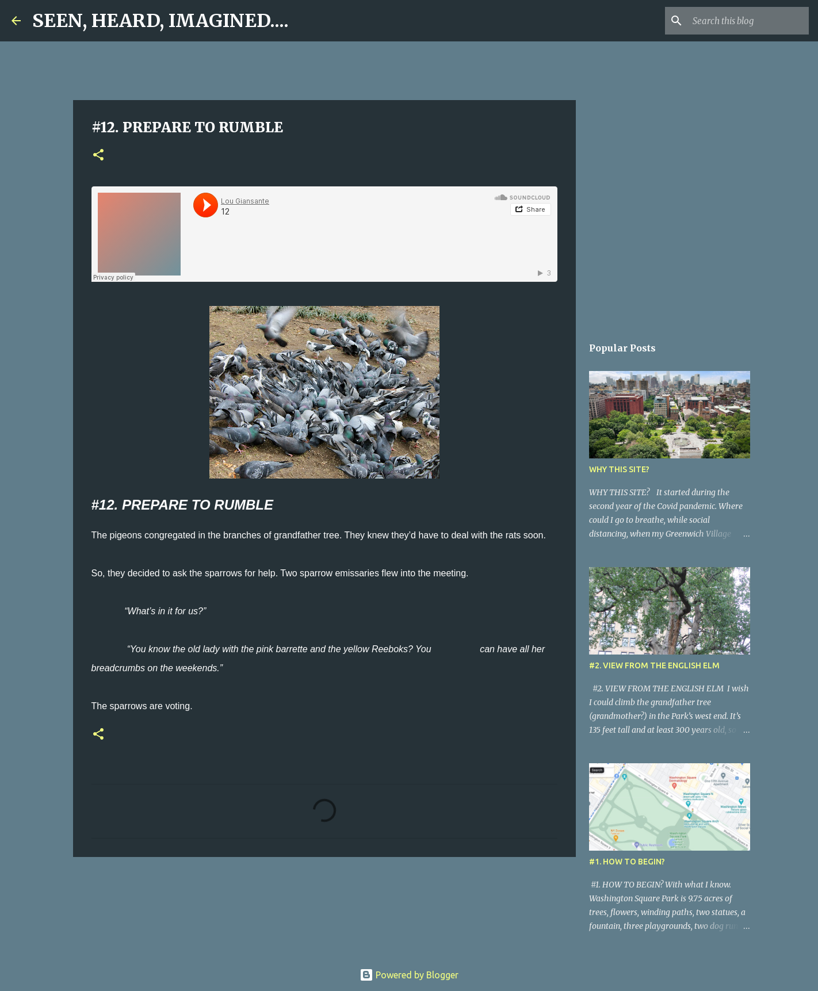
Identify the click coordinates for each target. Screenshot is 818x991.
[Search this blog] (748, 21)
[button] (98, 155)
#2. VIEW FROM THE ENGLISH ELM (654, 665)
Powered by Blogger (409, 975)
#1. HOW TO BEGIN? (627, 861)
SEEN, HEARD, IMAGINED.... (160, 20)
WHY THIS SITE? (619, 469)
